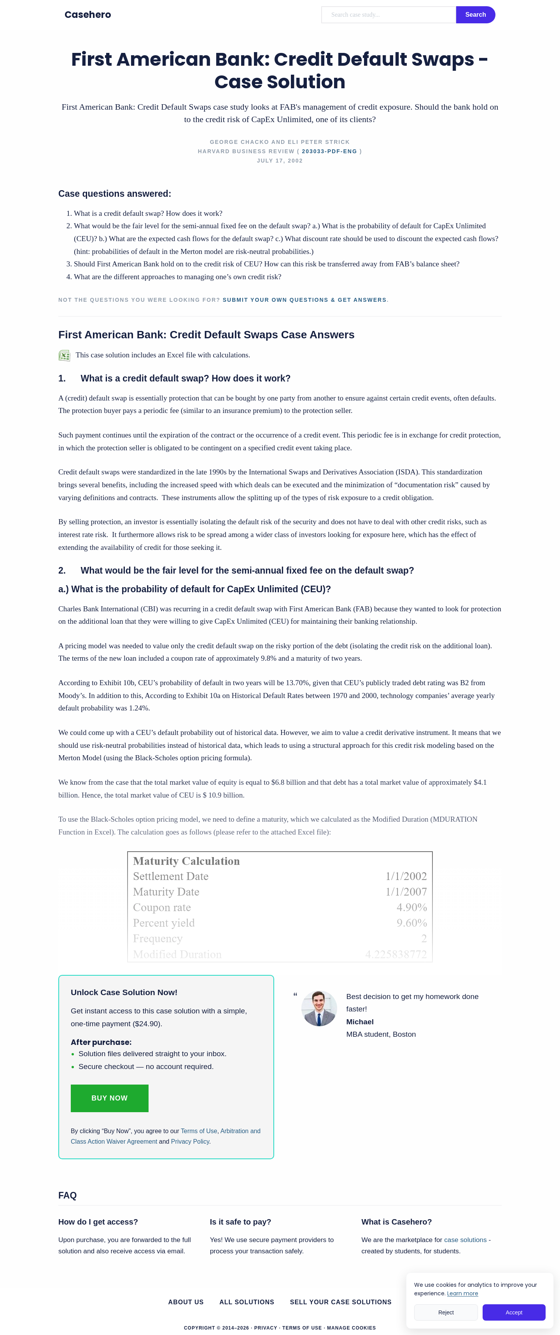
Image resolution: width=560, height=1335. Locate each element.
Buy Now (109, 1098)
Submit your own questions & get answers (305, 300)
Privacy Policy (190, 1141)
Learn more (462, 1293)
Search (476, 14)
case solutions (465, 1240)
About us (186, 1302)
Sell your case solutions (341, 1302)
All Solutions (247, 1302)
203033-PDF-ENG (329, 151)
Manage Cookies (351, 1328)
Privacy (265, 1328)
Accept (514, 1312)
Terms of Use (199, 1131)
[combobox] (388, 14)
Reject (446, 1312)
